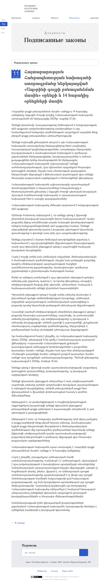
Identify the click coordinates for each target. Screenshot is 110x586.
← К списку (18, 522)
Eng (3, 28)
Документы (74, 17)
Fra (2, 32)
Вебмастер (42, 571)
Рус (4, 24)
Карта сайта (67, 571)
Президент (16, 17)
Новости (54, 17)
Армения (94, 17)
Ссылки (54, 571)
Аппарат (36, 17)
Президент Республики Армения (31, 8)
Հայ (3, 19)
